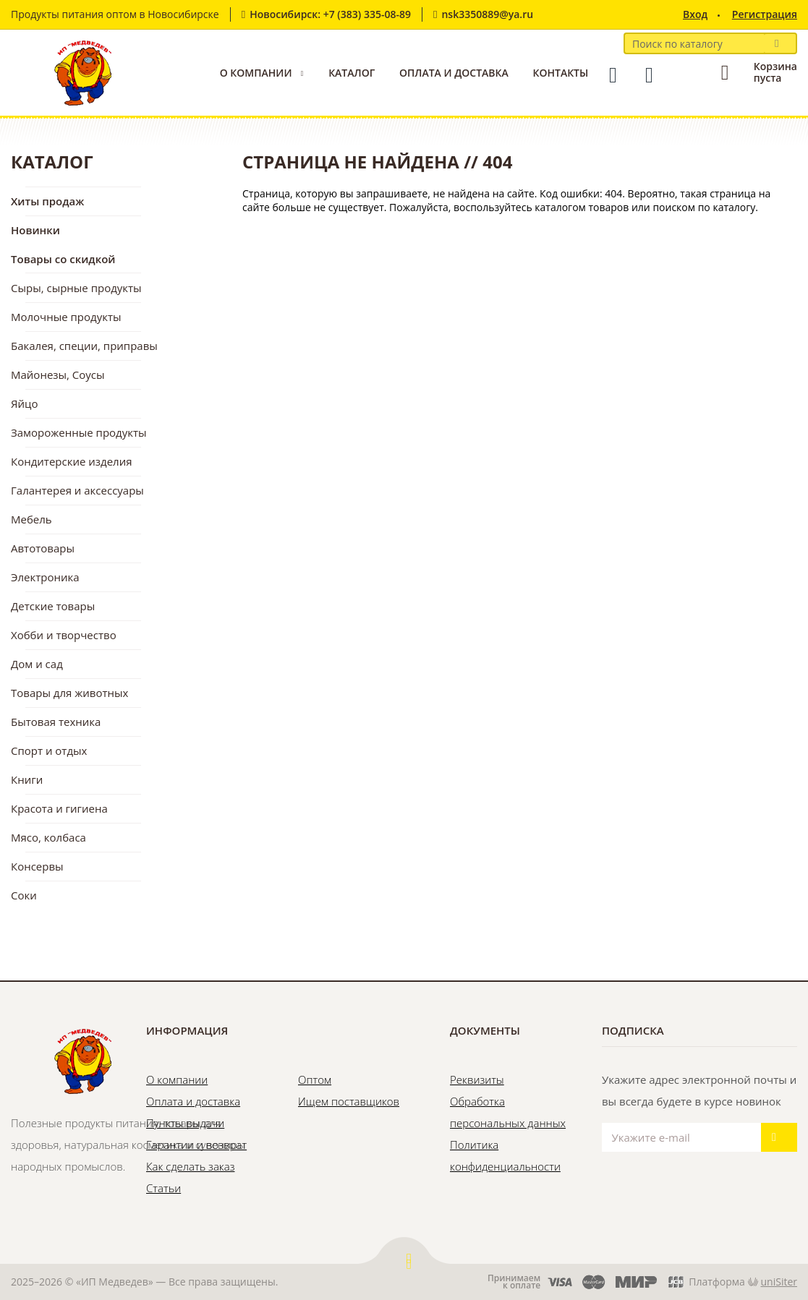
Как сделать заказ (190, 1166)
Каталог (351, 73)
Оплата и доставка (454, 73)
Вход (695, 14)
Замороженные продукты (79, 432)
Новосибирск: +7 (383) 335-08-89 (330, 14)
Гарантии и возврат (196, 1144)
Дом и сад (37, 664)
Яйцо (24, 403)
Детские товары (53, 606)
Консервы (37, 866)
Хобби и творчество (63, 635)
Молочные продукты (66, 316)
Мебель (31, 519)
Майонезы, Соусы (58, 374)
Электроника (45, 577)
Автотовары (43, 548)
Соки (24, 895)
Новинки (35, 230)
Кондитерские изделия (71, 461)
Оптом (314, 1079)
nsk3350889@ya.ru (487, 14)
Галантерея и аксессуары (77, 490)
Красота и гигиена (59, 808)
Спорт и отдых (49, 750)
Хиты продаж (47, 201)
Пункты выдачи (185, 1123)
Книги (27, 779)
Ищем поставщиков (348, 1101)
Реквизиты (477, 1079)
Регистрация (764, 14)
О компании (256, 73)
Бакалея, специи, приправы (84, 345)
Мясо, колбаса (48, 837)
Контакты (560, 73)
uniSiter (779, 1281)
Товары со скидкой (63, 259)
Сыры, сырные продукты (76, 288)
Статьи (163, 1188)
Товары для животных (69, 692)
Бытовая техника (56, 721)
